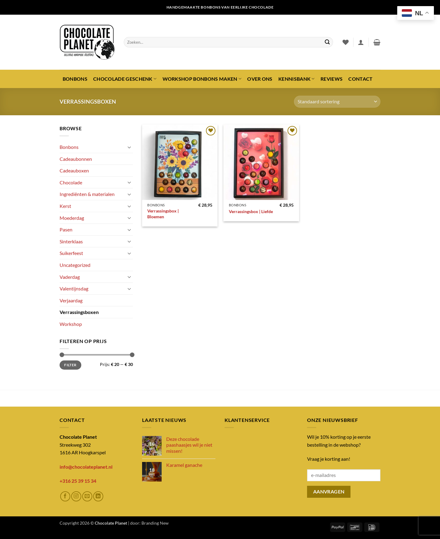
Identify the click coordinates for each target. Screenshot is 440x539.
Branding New (155, 523)
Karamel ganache (184, 465)
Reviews (332, 79)
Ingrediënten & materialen (87, 194)
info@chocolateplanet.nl (86, 467)
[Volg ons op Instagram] (76, 496)
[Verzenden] (327, 42)
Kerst (65, 206)
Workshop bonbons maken (202, 79)
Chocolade (71, 182)
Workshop (71, 324)
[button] (361, 42)
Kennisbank (296, 79)
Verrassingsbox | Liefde (251, 211)
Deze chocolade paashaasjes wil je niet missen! (189, 444)
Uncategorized (75, 265)
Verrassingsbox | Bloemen (163, 213)
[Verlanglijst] (346, 42)
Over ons (260, 79)
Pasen (66, 229)
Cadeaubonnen (76, 159)
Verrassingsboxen (79, 312)
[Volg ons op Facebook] (65, 496)
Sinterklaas (71, 241)
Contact (360, 79)
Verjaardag (71, 300)
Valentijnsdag (74, 288)
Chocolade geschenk (124, 79)
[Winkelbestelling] (337, 102)
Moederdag (72, 218)
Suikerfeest (71, 253)
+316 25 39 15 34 (78, 481)
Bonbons (75, 79)
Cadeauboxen (74, 170)
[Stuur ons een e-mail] (87, 496)
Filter (70, 365)
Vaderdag (70, 277)
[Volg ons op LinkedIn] (98, 496)
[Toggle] (129, 147)
